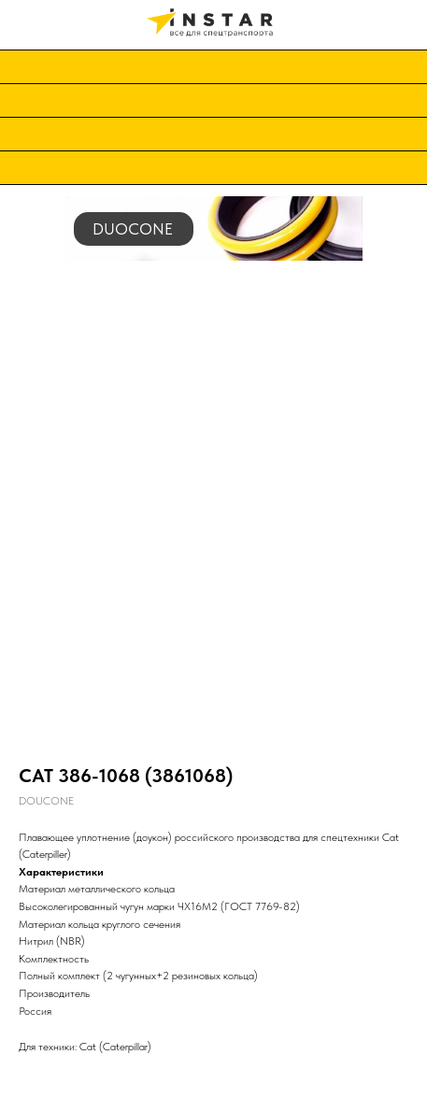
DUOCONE (133, 229)
